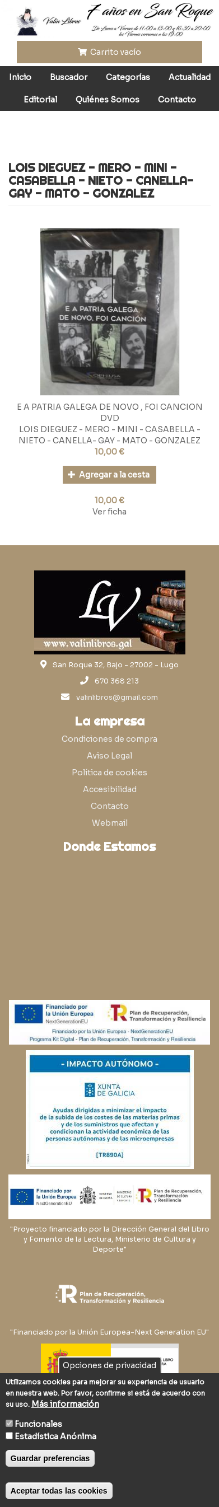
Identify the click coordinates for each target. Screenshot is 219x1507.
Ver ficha (109, 512)
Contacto (177, 100)
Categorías (128, 77)
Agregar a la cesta (109, 475)
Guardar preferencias (50, 1458)
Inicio (20, 77)
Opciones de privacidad (109, 1365)
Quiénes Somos (107, 100)
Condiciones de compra (109, 739)
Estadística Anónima (55, 1436)
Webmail (110, 823)
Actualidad (190, 77)
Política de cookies (109, 772)
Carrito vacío (110, 52)
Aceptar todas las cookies (59, 1490)
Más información (65, 1404)
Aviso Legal (109, 756)
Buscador (68, 77)
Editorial (40, 100)
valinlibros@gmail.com (117, 697)
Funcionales (38, 1424)
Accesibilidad (110, 789)
